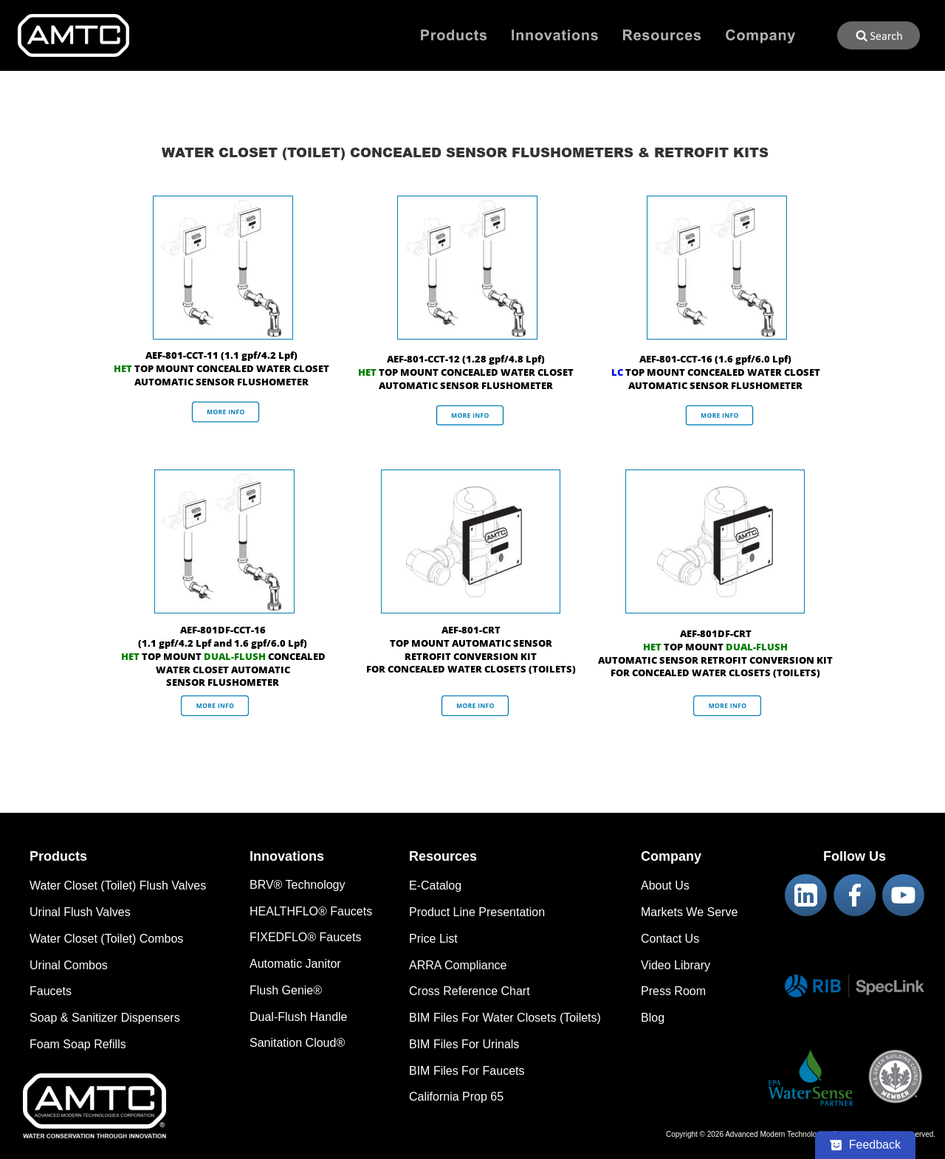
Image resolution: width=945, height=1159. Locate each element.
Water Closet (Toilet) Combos (106, 938)
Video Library (675, 965)
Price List (433, 938)
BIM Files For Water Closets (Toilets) (505, 1017)
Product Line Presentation (477, 912)
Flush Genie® (286, 990)
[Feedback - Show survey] (865, 1145)
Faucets (51, 991)
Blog (652, 1017)
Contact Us (670, 938)
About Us (665, 885)
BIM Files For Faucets (466, 1071)
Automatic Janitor (295, 963)
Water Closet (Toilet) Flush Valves (118, 885)
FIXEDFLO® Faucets (305, 937)
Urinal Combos (69, 965)
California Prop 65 (456, 1096)
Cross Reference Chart (469, 991)
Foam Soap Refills (78, 1044)
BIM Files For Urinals (464, 1044)
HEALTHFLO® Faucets (311, 911)
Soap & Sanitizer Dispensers (105, 1017)
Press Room (673, 991)
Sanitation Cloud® (297, 1042)
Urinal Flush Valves (80, 912)
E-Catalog (435, 885)
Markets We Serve (689, 912)
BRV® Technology (298, 884)
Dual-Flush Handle (299, 1017)
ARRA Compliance (458, 965)
